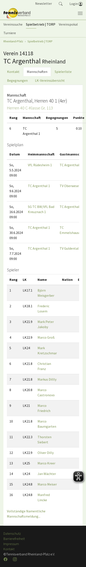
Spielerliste (63, 71)
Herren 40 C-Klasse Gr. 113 (30, 108)
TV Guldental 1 (70, 248)
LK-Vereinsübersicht (50, 80)
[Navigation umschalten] (80, 13)
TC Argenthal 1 (71, 165)
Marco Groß (46, 337)
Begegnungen (17, 80)
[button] (60, 3)
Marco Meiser (47, 484)
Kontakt (13, 71)
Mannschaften (37, 71)
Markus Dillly (47, 379)
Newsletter (43, 3)
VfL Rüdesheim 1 (40, 165)
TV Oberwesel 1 (71, 186)
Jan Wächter (47, 474)
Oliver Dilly (46, 452)
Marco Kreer (46, 463)
